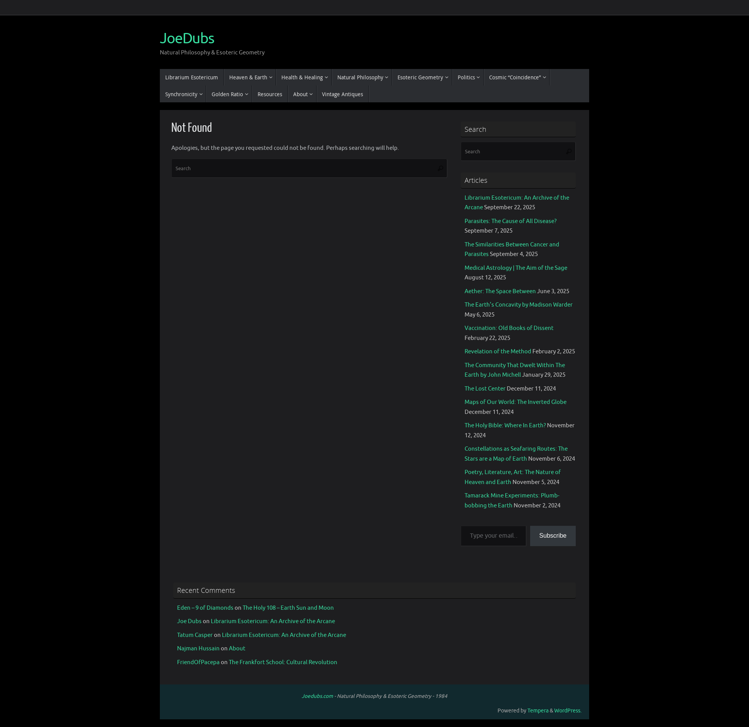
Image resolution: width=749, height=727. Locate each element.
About (237, 648)
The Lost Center (485, 388)
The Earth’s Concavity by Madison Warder (519, 305)
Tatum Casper (195, 635)
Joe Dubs (189, 621)
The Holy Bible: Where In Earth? (505, 425)
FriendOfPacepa (198, 662)
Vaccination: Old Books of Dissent (509, 328)
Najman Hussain (198, 648)
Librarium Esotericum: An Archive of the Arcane (273, 621)
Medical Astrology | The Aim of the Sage (516, 268)
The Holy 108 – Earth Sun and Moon (288, 608)
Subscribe (553, 535)
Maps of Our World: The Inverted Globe (516, 402)
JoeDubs (187, 39)
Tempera (538, 710)
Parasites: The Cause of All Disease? (511, 221)
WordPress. (567, 710)
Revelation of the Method (498, 351)
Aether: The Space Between (500, 291)
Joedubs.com (317, 696)
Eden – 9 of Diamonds (205, 608)
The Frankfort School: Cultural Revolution (283, 662)
